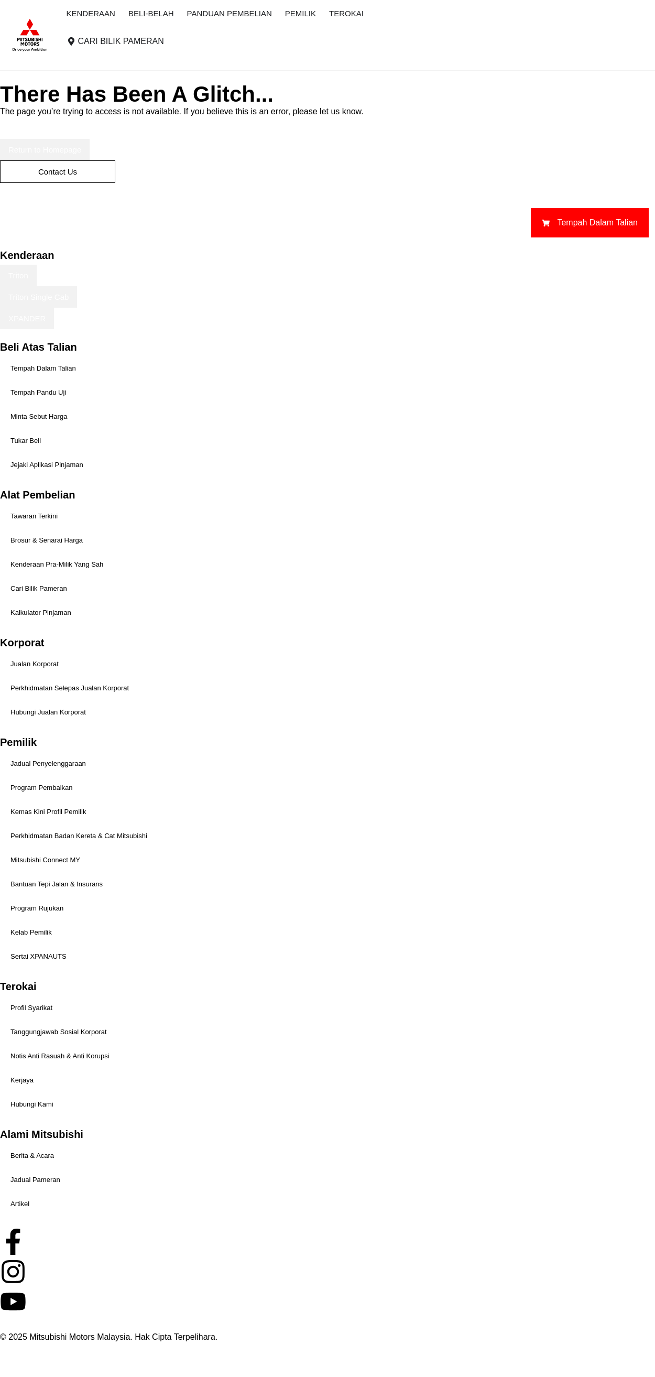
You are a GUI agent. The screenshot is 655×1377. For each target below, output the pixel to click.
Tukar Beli (25, 440)
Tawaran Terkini (34, 516)
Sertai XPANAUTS (38, 956)
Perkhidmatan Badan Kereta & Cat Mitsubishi (78, 836)
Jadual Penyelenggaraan (48, 763)
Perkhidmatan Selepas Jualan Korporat (69, 688)
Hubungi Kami (31, 1104)
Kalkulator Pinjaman (40, 612)
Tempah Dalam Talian (43, 368)
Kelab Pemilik (31, 932)
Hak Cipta (18, 1349)
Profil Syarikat (31, 1008)
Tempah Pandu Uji (38, 392)
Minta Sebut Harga (38, 416)
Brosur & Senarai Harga (46, 540)
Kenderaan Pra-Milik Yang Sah (56, 564)
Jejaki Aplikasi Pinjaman (46, 465)
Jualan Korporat (34, 664)
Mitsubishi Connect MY (45, 860)
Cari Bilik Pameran (38, 588)
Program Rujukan (36, 908)
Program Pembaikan (41, 787)
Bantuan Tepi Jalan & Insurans (56, 884)
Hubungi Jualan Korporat (48, 712)
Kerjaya (22, 1080)
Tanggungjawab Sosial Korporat (58, 1032)
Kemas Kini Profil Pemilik (48, 812)
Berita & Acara (32, 1155)
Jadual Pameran (35, 1180)
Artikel (19, 1204)
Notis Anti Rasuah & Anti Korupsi (60, 1056)
